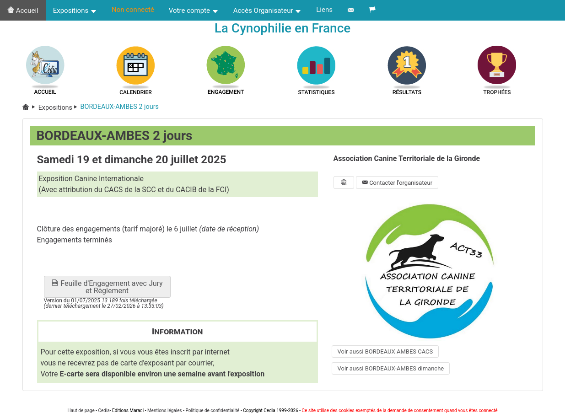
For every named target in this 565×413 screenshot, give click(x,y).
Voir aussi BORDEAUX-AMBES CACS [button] (385, 351)
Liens (324, 9)
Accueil (22, 10)
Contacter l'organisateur (397, 182)
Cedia (103, 410)
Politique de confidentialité (212, 410)
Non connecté (133, 9)
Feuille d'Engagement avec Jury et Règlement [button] (106, 287)
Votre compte (194, 10)
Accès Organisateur (267, 10)
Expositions (75, 10)
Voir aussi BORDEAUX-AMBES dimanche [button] (391, 368)
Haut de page (81, 410)
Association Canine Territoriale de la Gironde (407, 158)
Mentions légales (164, 410)
